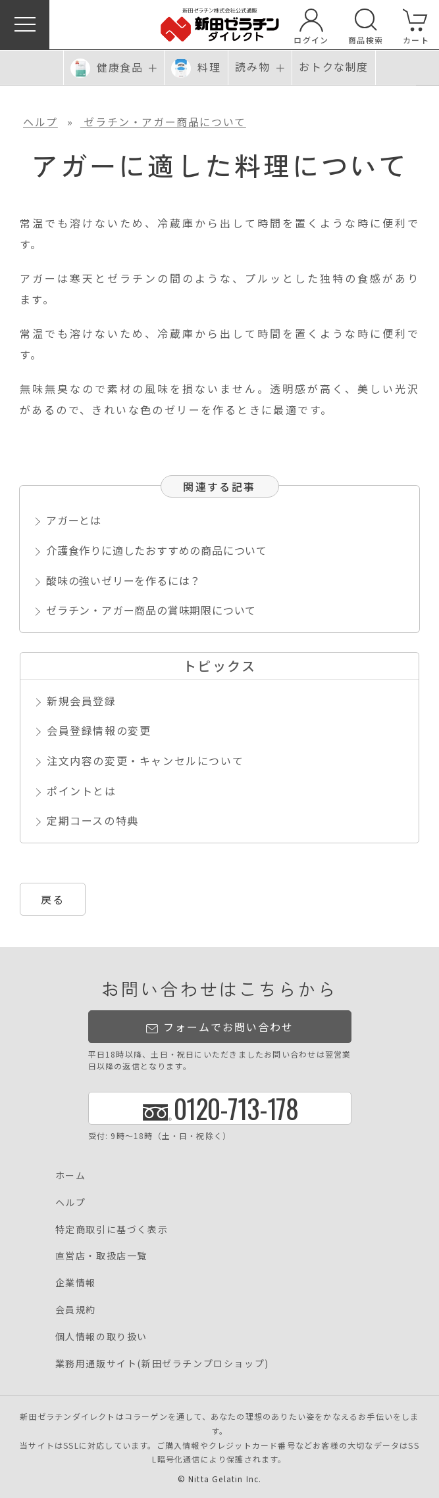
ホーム (70, 1175)
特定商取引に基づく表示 (111, 1229)
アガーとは (73, 520)
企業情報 (75, 1282)
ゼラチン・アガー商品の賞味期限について (151, 610)
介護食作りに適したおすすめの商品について (156, 550)
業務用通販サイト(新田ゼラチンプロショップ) (162, 1363)
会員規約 (75, 1309)
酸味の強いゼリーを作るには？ (123, 580)
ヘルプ (40, 121)
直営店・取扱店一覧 (101, 1255)
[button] (24, 24)
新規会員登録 (81, 701)
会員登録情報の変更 (99, 730)
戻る (53, 899)
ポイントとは (81, 791)
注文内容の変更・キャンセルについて (145, 760)
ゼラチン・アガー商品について (163, 121)
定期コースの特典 (93, 820)
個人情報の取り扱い (101, 1336)
